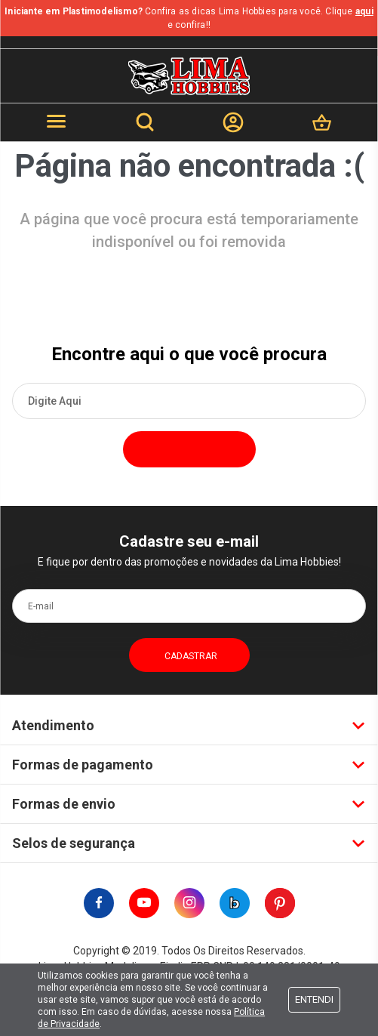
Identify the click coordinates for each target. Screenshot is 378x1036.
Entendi (314, 999)
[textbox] (189, 401)
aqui (364, 11)
